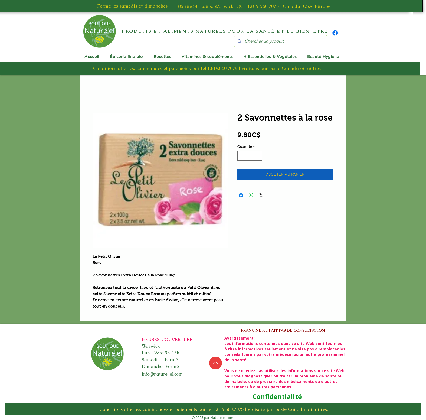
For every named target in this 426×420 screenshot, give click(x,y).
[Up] (215, 363)
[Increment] (258, 156)
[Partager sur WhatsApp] (251, 195)
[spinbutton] (250, 156)
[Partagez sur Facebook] (241, 195)
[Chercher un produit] (280, 41)
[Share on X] (261, 195)
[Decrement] (241, 156)
